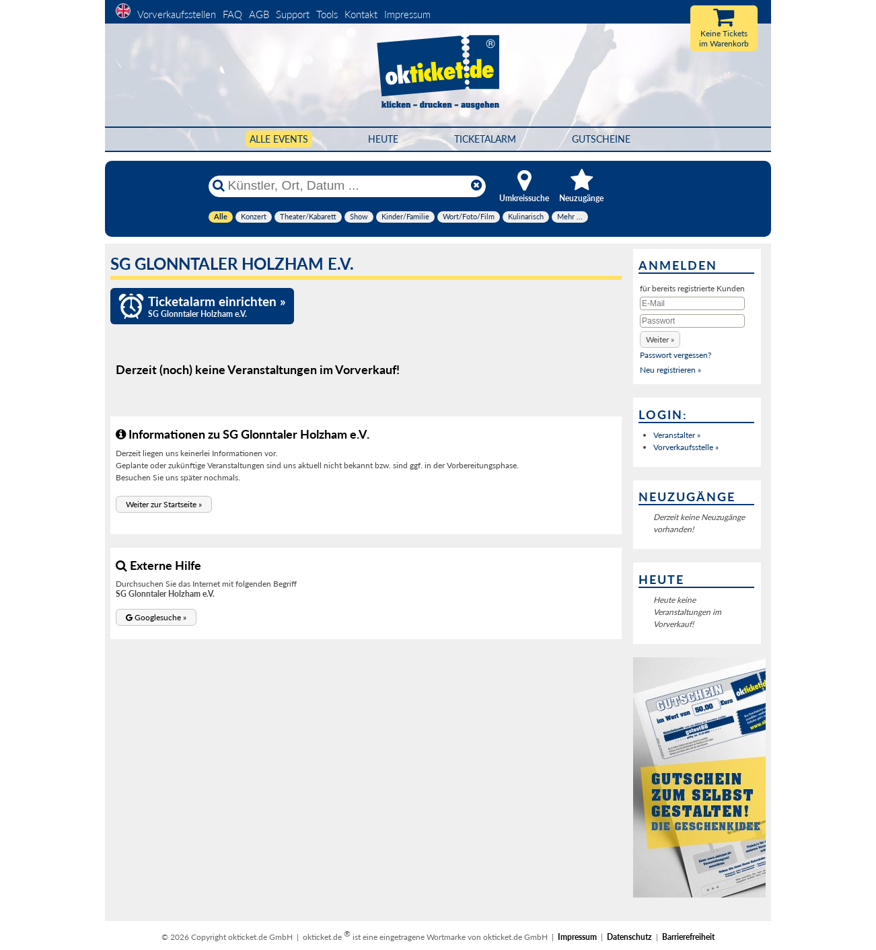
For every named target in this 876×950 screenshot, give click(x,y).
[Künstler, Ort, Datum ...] (346, 185)
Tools (327, 14)
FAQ (232, 14)
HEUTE (383, 139)
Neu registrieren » (670, 370)
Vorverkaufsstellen (176, 14)
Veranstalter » (676, 435)
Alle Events (279, 139)
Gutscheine (601, 139)
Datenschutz (629, 937)
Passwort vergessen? (675, 355)
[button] (164, 504)
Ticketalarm (485, 139)
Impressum (407, 14)
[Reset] (476, 185)
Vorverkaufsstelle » (686, 447)
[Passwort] (692, 321)
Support (292, 14)
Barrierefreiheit (688, 937)
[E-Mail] (692, 303)
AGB (259, 14)
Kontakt (360, 14)
